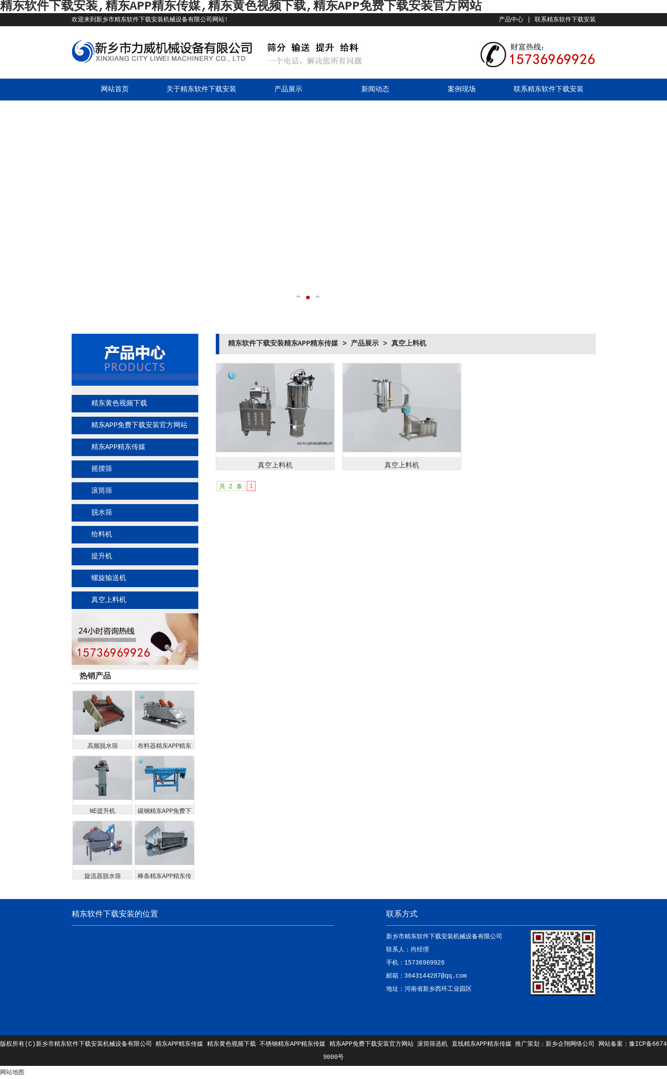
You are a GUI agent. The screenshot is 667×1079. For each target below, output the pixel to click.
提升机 (101, 556)
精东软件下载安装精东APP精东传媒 (283, 344)
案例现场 (462, 89)
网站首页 (115, 89)
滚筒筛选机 (432, 1044)
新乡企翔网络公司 (570, 1044)
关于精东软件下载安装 (201, 89)
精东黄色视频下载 (119, 404)
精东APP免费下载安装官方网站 (139, 425)
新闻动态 (375, 89)
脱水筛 (101, 513)
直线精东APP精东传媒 (481, 1044)
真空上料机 (108, 600)
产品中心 (511, 19)
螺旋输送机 (108, 578)
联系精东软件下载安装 (565, 19)
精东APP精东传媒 (118, 447)
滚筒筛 (101, 491)
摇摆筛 (101, 469)
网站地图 (12, 1072)
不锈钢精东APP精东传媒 (292, 1044)
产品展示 (288, 89)
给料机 (101, 535)
